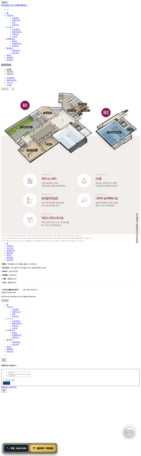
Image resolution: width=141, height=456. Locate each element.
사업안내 (10, 15)
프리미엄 (15, 25)
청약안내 (10, 60)
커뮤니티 (15, 34)
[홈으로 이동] (129, 432)
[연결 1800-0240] (16, 448)
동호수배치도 (17, 32)
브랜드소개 (16, 20)
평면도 (14, 41)
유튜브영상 (16, 50)
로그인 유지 (9, 380)
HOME (9, 69)
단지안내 (10, 27)
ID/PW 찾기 (5, 387)
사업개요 (15, 18)
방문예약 (10, 57)
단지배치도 (16, 29)
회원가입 (13, 387)
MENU (4, 2)
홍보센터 (10, 48)
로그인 (6, 383)
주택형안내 (11, 39)
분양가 (9, 55)
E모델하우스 (16, 43)
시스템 (14, 36)
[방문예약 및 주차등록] (43, 448)
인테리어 (15, 46)
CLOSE (5, 301)
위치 (13, 22)
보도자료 (15, 53)
